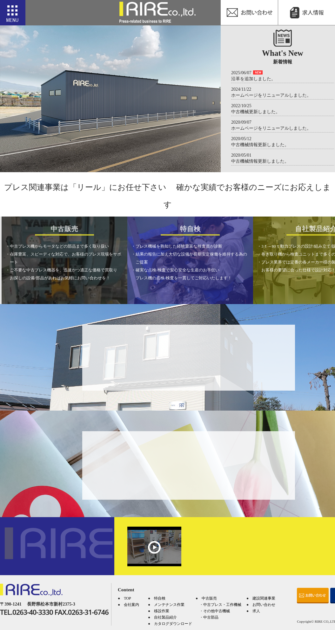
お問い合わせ (263, 604)
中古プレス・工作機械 (222, 604)
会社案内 (131, 604)
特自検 (159, 598)
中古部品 (210, 617)
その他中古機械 (216, 611)
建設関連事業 (263, 598)
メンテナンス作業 (169, 604)
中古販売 (209, 598)
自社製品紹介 (165, 617)
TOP (127, 598)
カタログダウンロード (173, 623)
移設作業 (161, 611)
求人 (256, 611)
